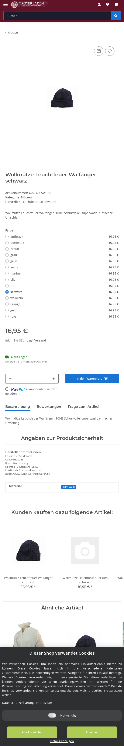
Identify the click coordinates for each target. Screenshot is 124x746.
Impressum (44, 708)
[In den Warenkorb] (92, 378)
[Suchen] (57, 15)
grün (64, 261)
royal (64, 316)
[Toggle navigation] (5, 2)
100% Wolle (69, 486)
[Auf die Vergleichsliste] (98, 51)
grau (64, 255)
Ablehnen (71, 737)
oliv (64, 279)
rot (64, 285)
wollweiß (64, 298)
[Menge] (32, 378)
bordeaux (64, 242)
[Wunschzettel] (107, 4)
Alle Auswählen (25, 737)
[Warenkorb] (116, 4)
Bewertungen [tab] (49, 407)
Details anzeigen (108, 741)
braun (64, 249)
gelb (64, 310)
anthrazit (64, 236)
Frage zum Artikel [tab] (83, 407)
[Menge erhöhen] (53, 378)
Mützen (26, 197)
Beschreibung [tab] (17, 407)
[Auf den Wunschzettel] (109, 51)
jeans (64, 267)
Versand (40, 340)
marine (64, 273)
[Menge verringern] (10, 378)
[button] (99, 4)
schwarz (64, 292)
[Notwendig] (52, 720)
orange (64, 304)
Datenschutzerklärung (18, 708)
